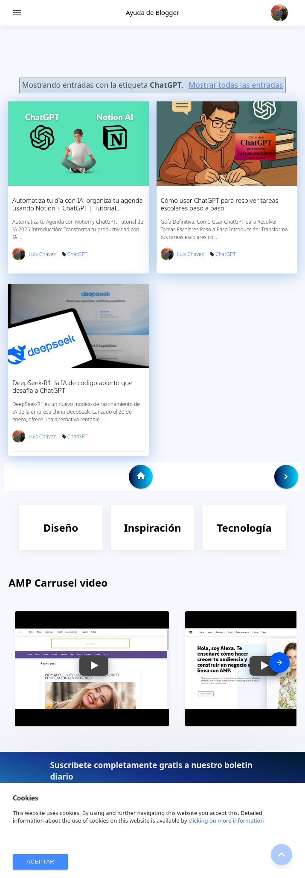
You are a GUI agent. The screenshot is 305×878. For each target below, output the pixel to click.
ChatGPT (77, 254)
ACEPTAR (40, 861)
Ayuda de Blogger (152, 12)
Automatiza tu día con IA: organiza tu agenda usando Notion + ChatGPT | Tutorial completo (77, 208)
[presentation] (279, 662)
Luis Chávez (42, 254)
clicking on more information (226, 820)
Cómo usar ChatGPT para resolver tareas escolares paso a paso (220, 204)
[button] (93, 666)
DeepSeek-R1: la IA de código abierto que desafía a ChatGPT (72, 386)
